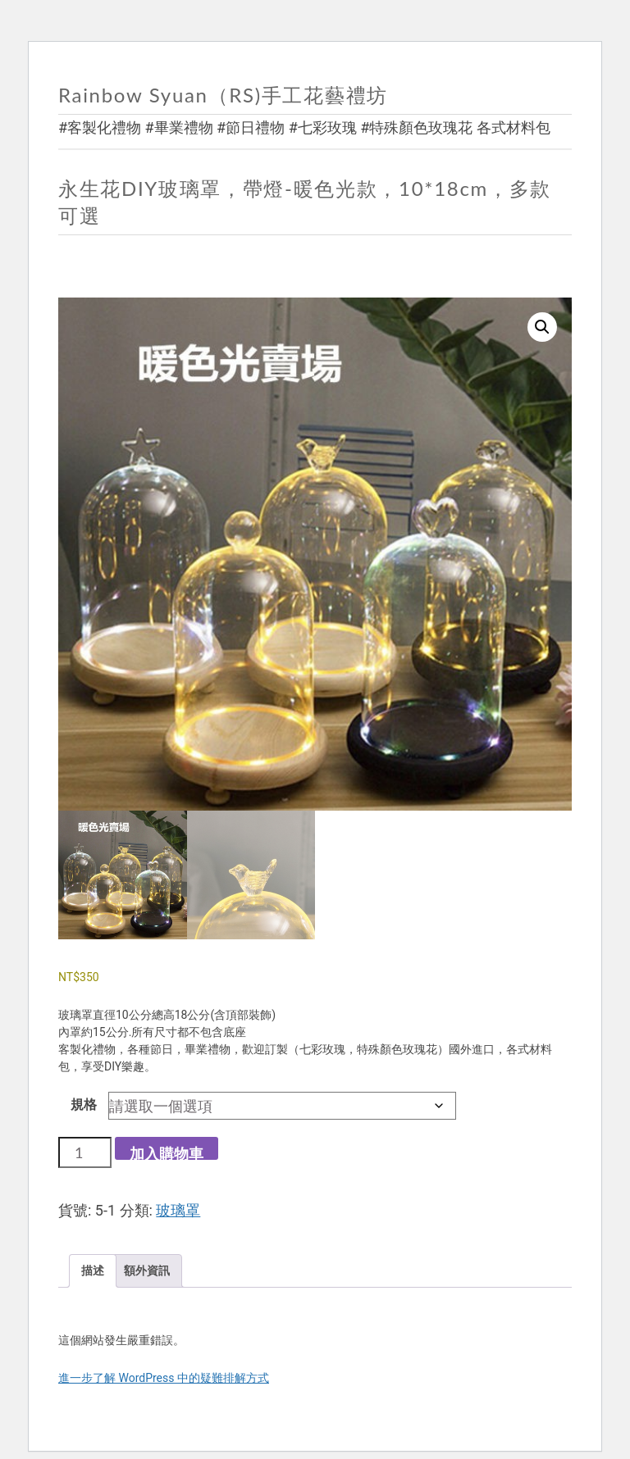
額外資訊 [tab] (147, 1270)
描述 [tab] (92, 1270)
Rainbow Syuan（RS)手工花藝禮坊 (223, 95)
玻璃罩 (178, 1210)
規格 (84, 1104)
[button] (542, 327)
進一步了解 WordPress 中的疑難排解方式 (163, 1377)
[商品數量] (85, 1152)
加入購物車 (166, 1152)
